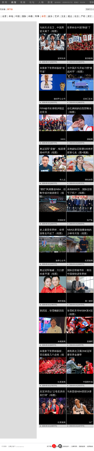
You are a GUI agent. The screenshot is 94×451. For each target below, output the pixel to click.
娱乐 (50, 16)
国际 (24, 16)
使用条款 (90, 446)
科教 (30, 16)
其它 (89, 16)
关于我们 (50, 446)
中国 (17, 16)
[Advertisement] (18, 36)
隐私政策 (82, 446)
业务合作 (66, 446)
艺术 (57, 16)
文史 (63, 16)
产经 (83, 16)
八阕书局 (74, 446)
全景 (4, 16)
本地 (11, 16)
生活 (76, 16)
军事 (37, 16)
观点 (70, 16)
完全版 (2, 9)
